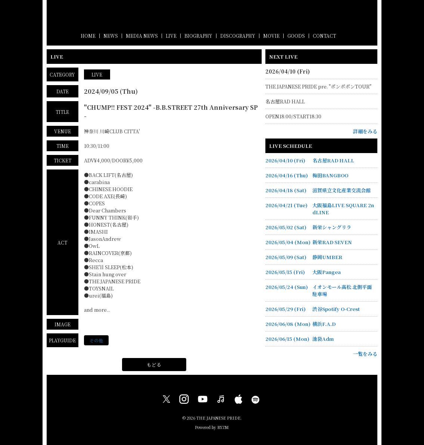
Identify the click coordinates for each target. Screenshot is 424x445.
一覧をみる (365, 353)
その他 (96, 340)
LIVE (171, 35)
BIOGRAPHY (198, 35)
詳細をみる (365, 131)
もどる (154, 364)
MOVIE (271, 35)
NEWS (110, 35)
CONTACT (324, 35)
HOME (88, 35)
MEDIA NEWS (142, 35)
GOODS (296, 35)
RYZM (223, 427)
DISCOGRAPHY (237, 35)
